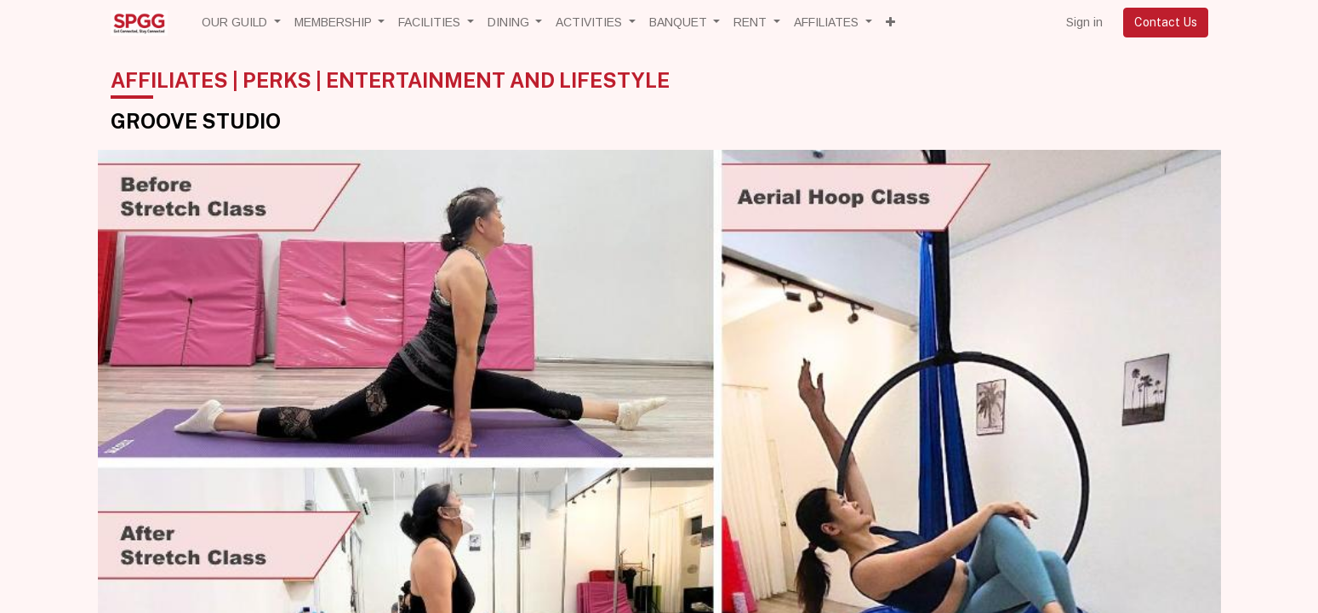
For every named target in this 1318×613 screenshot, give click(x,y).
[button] (890, 22)
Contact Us (1165, 22)
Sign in (1084, 22)
